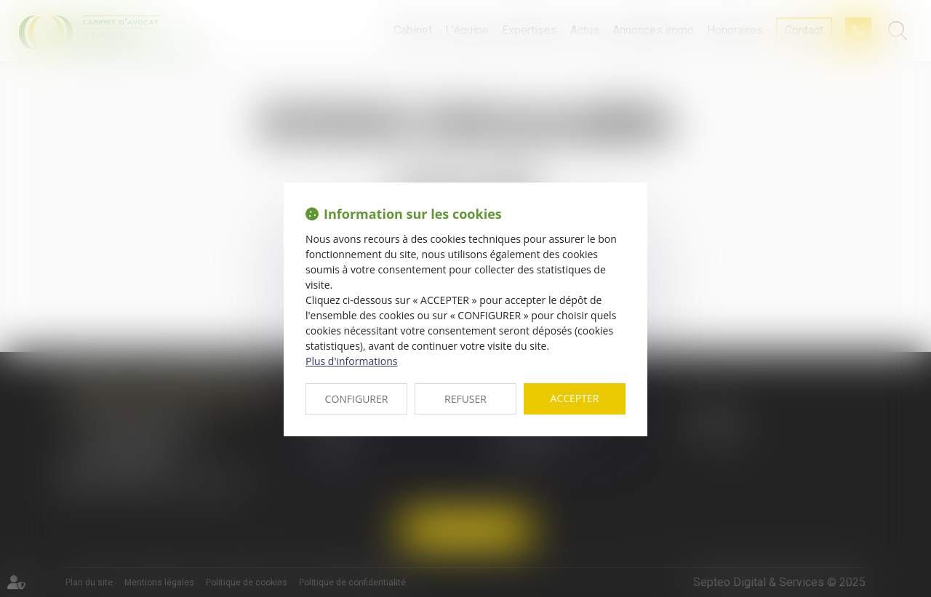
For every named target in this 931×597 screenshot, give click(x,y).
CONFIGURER (356, 399)
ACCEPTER (575, 398)
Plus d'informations (351, 361)
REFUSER (465, 399)
